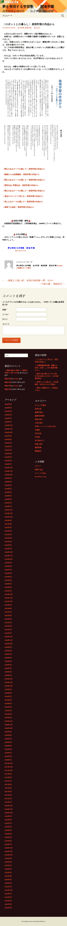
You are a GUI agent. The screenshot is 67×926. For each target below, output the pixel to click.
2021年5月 (8, 619)
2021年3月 (8, 626)
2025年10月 (9, 432)
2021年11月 (9, 598)
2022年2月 (8, 587)
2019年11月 (9, 682)
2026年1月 (8, 422)
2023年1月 (8, 549)
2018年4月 (8, 749)
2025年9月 (8, 436)
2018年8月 (8, 735)
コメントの (40, 473)
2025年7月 (8, 443)
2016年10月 (9, 813)
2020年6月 (8, 658)
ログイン (38, 466)
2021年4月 (8, 622)
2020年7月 (8, 654)
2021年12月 (9, 594)
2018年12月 (9, 721)
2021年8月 (8, 608)
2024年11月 (9, 471)
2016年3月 (8, 837)
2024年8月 (8, 482)
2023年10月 (9, 517)
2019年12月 (9, 679)
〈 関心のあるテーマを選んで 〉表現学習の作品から (23, 169)
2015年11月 (9, 851)
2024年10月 (9, 475)
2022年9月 (8, 563)
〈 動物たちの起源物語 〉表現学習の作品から (20, 174)
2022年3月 (8, 584)
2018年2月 (8, 756)
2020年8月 (8, 651)
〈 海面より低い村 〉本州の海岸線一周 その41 (28, 280)
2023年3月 (8, 542)
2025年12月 (9, 425)
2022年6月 (8, 573)
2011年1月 (8, 901)
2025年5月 (8, 450)
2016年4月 (8, 834)
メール (5, 314)
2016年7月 (8, 823)
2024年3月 (8, 499)
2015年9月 (8, 858)
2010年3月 (8, 908)
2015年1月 (8, 887)
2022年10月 (9, 559)
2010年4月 (8, 904)
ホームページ (19, 251)
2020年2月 (8, 672)
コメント (6, 324)
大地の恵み (39, 423)
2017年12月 (9, 763)
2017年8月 (8, 777)
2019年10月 (9, 686)
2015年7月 (8, 865)
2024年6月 (8, 489)
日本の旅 (38, 433)
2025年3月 (8, 457)
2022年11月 (9, 556)
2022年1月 (8, 591)
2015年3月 (8, 880)
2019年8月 (8, 693)
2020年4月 (8, 665)
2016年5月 (8, 830)
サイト (5, 319)
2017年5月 (8, 788)
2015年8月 (8, 862)
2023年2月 (8, 545)
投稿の (39, 470)
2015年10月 (9, 855)
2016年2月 (8, 841)
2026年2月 (8, 418)
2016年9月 (8, 816)
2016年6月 (8, 827)
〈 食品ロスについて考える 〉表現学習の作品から (22, 196)
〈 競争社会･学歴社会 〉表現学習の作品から (20, 185)
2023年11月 (9, 513)
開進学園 (28, 28)
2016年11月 (9, 809)
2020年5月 (8, 661)
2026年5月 (8, 408)
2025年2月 (8, 461)
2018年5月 (8, 746)
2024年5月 (8, 492)
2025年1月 (8, 464)
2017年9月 (8, 774)
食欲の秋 (8, 379)
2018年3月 (8, 753)
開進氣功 (38, 451)
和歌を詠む (39, 419)
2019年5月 (8, 703)
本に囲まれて (39, 440)
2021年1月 (8, 633)
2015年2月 (8, 883)
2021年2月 (8, 630)
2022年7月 (8, 570)
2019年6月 (8, 700)
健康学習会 (39, 412)
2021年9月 (8, 605)
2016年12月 (9, 806)
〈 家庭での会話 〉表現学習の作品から (18, 207)
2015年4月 (8, 876)
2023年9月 (8, 520)
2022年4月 (8, 580)
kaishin (37, 28)
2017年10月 (9, 770)
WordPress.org (40, 477)
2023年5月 (8, 534)
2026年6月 (8, 404)
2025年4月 (8, 453)
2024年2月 (8, 503)
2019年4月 (8, 707)
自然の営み (39, 444)
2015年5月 (8, 872)
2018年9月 (8, 732)
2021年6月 (8, 615)
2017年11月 (9, 767)
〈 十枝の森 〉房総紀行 (51, 283)
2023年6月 (8, 531)
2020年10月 (9, 644)
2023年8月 (8, 524)
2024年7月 (8, 485)
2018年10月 (9, 728)
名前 (4, 309)
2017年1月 (8, 802)
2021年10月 (9, 601)
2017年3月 (8, 795)
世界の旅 (38, 409)
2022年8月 (8, 566)
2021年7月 (8, 612)
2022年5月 (8, 577)
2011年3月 (8, 894)
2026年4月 (8, 411)
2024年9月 (8, 478)
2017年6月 (8, 784)
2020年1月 (8, 675)
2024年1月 (8, 506)
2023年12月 (9, 510)
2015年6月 (8, 869)
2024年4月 (8, 496)
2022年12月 (9, 552)
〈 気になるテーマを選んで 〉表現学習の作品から (22, 201)
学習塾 (21, 28)
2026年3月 (8, 415)
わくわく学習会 (40, 405)
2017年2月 (8, 799)
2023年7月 (8, 527)
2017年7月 (8, 781)
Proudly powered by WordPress (33, 921)
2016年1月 (8, 844)
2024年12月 (9, 468)
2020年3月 (8, 668)
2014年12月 (9, 890)
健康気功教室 (39, 416)
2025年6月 (8, 446)
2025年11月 (9, 429)
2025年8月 (8, 439)
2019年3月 (8, 711)
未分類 (37, 437)
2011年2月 (8, 897)
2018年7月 (8, 739)
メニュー (6, 15)
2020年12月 (9, 637)
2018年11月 (9, 725)
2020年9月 (8, 647)
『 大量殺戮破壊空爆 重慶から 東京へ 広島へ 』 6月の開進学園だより (46, 367)
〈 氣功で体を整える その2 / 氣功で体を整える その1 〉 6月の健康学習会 (46, 376)
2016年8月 (8, 820)
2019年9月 (8, 689)
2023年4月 (8, 538)
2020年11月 (9, 640)
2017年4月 (8, 792)
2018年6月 (8, 742)
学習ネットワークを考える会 (45, 426)
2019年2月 (8, 714)
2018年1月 (8, 760)
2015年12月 (9, 848)
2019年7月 (8, 696)
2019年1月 (8, 718)
